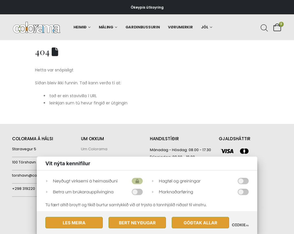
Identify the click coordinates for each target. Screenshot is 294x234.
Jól (204, 27)
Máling (106, 27)
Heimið (80, 27)
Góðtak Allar (200, 223)
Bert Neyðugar (137, 223)
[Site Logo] (36, 27)
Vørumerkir (180, 27)
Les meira (74, 223)
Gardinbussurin (142, 27)
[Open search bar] (263, 27)
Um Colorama (94, 149)
